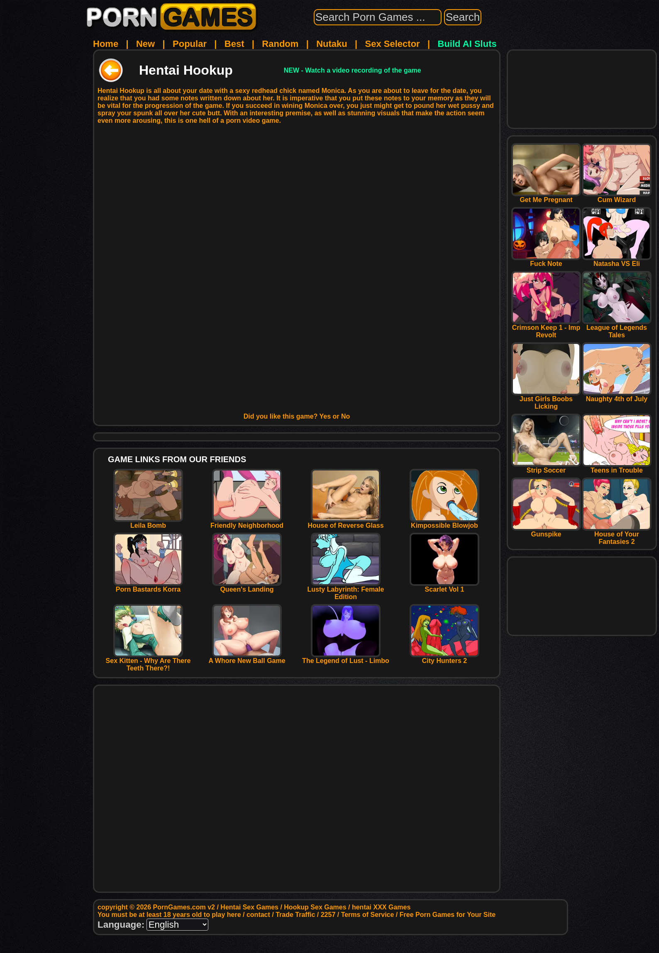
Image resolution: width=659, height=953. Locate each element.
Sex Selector (392, 44)
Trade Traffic (295, 914)
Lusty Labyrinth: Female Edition (346, 590)
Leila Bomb (148, 522)
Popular (190, 44)
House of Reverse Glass (345, 522)
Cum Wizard (617, 196)
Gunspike (546, 531)
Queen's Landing (247, 586)
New (145, 44)
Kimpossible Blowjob (444, 522)
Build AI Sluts (467, 44)
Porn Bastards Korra (148, 586)
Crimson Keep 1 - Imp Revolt (546, 328)
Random (280, 44)
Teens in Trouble (617, 467)
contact (258, 914)
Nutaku (331, 44)
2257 (328, 914)
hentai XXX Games (381, 907)
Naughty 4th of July (617, 396)
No (345, 416)
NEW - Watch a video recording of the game (352, 70)
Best (234, 44)
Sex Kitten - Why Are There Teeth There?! (148, 661)
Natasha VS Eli (617, 260)
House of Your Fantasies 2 (617, 535)
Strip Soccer (546, 467)
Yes (325, 416)
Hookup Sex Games (315, 907)
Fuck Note (546, 260)
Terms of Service (367, 914)
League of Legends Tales (617, 328)
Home (105, 44)
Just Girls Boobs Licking (546, 400)
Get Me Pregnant (546, 196)
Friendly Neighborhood (246, 522)
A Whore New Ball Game (246, 657)
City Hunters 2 (444, 657)
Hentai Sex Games (249, 907)
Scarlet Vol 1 (444, 586)
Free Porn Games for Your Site (447, 914)
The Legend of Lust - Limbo (345, 657)
